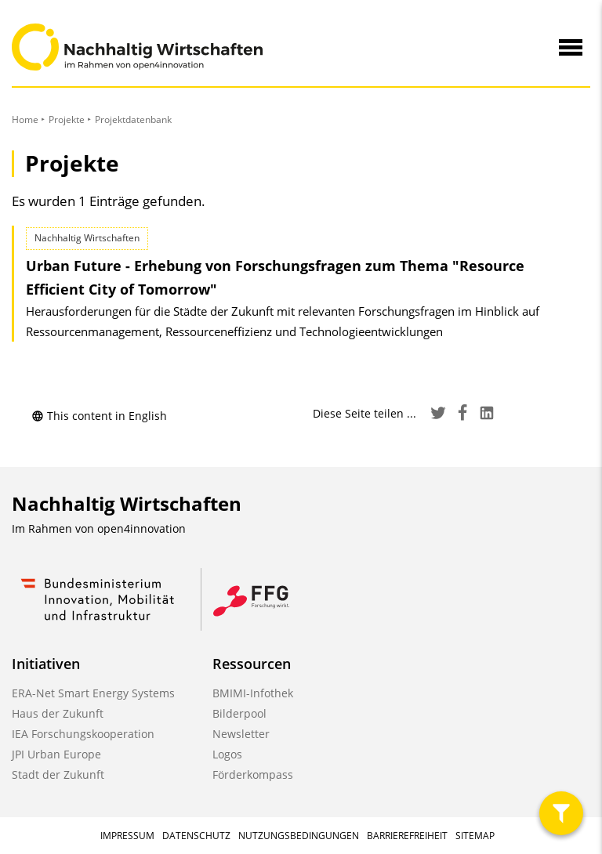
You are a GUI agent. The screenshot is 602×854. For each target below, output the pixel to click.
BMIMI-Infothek (252, 693)
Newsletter (241, 733)
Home (25, 119)
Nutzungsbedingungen (298, 835)
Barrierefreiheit (407, 835)
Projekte (67, 119)
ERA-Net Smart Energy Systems (93, 693)
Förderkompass (252, 774)
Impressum (127, 835)
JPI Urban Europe (56, 754)
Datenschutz (196, 835)
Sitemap (475, 835)
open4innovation (141, 528)
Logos (227, 754)
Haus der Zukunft (57, 713)
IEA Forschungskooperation (83, 733)
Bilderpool (239, 713)
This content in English (99, 415)
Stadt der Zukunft (58, 774)
